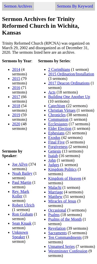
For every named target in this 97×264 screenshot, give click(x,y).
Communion (58, 119)
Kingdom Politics (62, 169)
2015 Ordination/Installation (71, 74)
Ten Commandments (65, 237)
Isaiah (53, 156)
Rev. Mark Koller (20, 193)
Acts (52, 92)
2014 (16, 69)
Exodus (54, 137)
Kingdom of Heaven (64, 178)
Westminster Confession (68, 251)
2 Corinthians (59, 69)
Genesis (54, 151)
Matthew (55, 196)
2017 (16, 97)
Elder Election (59, 128)
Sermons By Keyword (75, 6)
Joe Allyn (20, 164)
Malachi (54, 187)
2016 (16, 87)
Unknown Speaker (20, 234)
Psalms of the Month (65, 219)
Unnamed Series (61, 246)
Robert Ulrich (23, 205)
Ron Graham (22, 214)
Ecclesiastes (58, 124)
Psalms (54, 215)
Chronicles (57, 115)
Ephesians (56, 133)
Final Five (56, 142)
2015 (16, 78)
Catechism (56, 106)
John (52, 160)
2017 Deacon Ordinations (69, 83)
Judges (53, 165)
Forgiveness (58, 146)
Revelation (57, 228)
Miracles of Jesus (62, 201)
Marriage (55, 192)
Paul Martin (21, 182)
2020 (16, 124)
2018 (16, 106)
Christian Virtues (62, 110)
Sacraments (57, 233)
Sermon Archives (18, 6)
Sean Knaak (22, 223)
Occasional (57, 210)
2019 (16, 115)
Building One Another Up (69, 97)
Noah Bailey (22, 173)
